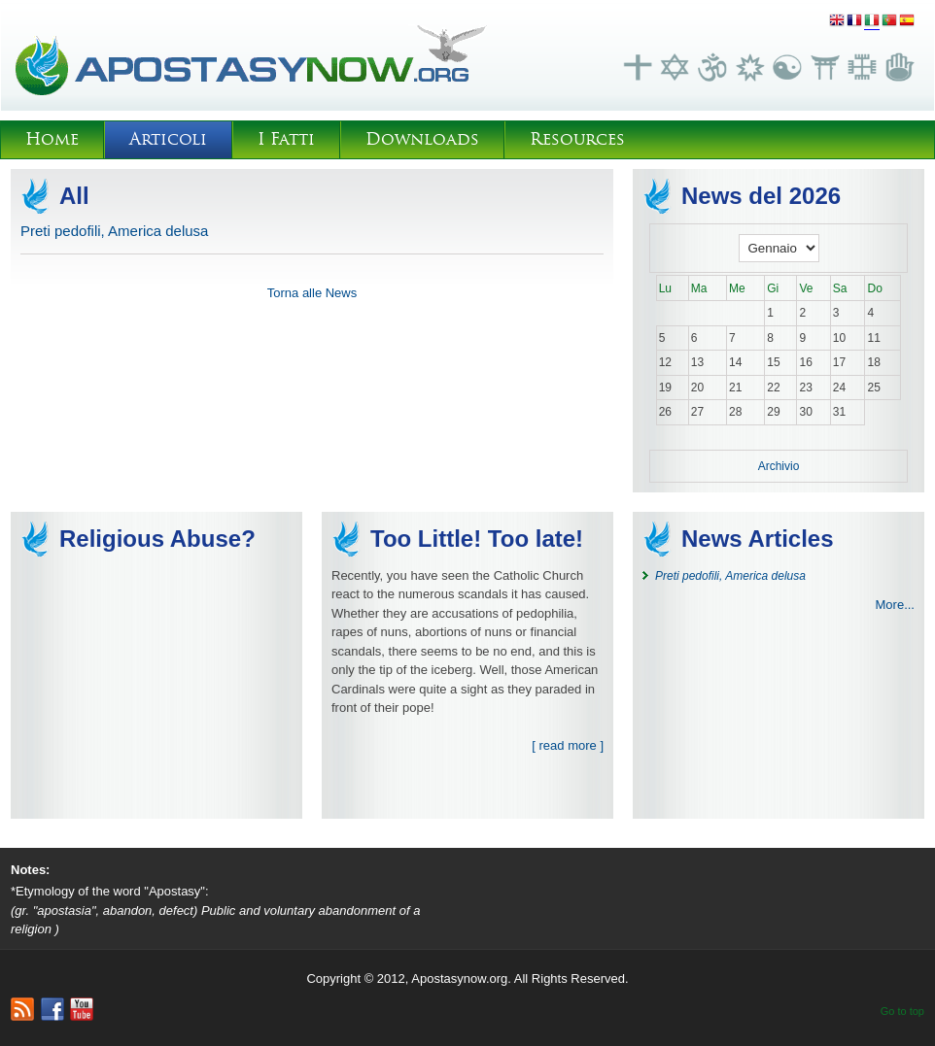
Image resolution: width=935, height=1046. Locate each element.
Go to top (902, 1011)
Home (52, 139)
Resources (577, 139)
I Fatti (286, 139)
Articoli (168, 139)
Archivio (779, 466)
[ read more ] (568, 745)
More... (895, 604)
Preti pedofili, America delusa (114, 230)
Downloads (422, 139)
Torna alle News (312, 293)
